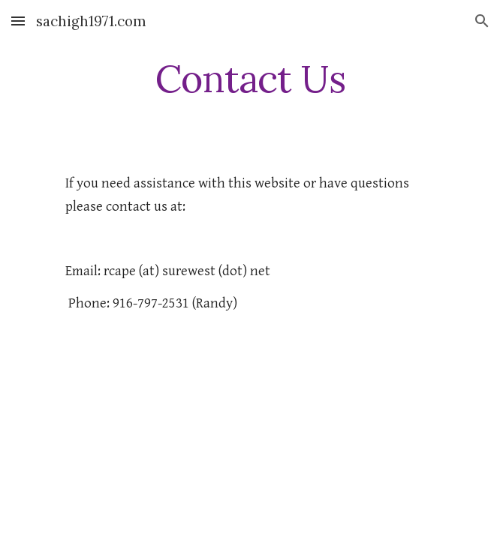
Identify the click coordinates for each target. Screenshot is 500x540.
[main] (249, 79)
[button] (18, 20)
